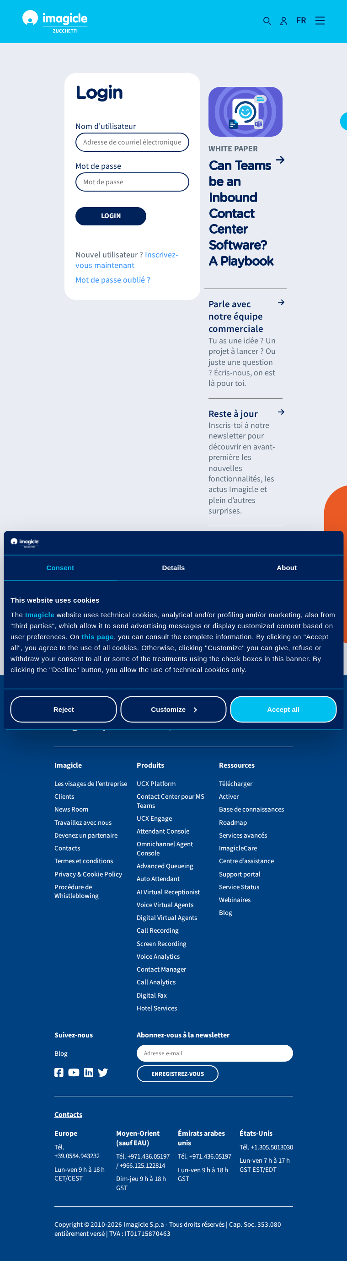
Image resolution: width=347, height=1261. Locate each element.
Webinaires (235, 900)
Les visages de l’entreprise (90, 784)
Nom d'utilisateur (132, 136)
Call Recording (158, 930)
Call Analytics (156, 982)
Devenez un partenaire (85, 835)
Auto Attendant (158, 879)
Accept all (283, 709)
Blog (225, 913)
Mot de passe (132, 176)
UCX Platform (156, 784)
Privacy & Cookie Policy (88, 874)
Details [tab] (173, 568)
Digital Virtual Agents (167, 918)
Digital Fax (152, 995)
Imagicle (39, 614)
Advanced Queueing (165, 866)
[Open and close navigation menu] (320, 19)
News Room (71, 809)
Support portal (240, 874)
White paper (233, 149)
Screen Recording (162, 944)
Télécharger (235, 784)
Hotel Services (157, 1008)
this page (98, 636)
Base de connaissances (251, 809)
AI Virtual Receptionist (168, 892)
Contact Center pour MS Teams (170, 801)
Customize (174, 709)
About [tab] (287, 568)
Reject (63, 709)
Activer (229, 796)
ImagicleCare (238, 848)
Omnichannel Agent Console (165, 848)
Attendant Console (163, 831)
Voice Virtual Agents (165, 905)
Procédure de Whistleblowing (76, 891)
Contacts (67, 848)
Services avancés (243, 835)
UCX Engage (154, 818)
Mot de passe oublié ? (112, 280)
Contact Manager (161, 969)
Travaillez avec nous (83, 823)
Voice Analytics (158, 957)
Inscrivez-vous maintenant (126, 260)
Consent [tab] (60, 568)
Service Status (239, 887)
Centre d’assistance (246, 861)
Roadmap (233, 823)
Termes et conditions (83, 861)
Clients (64, 796)
